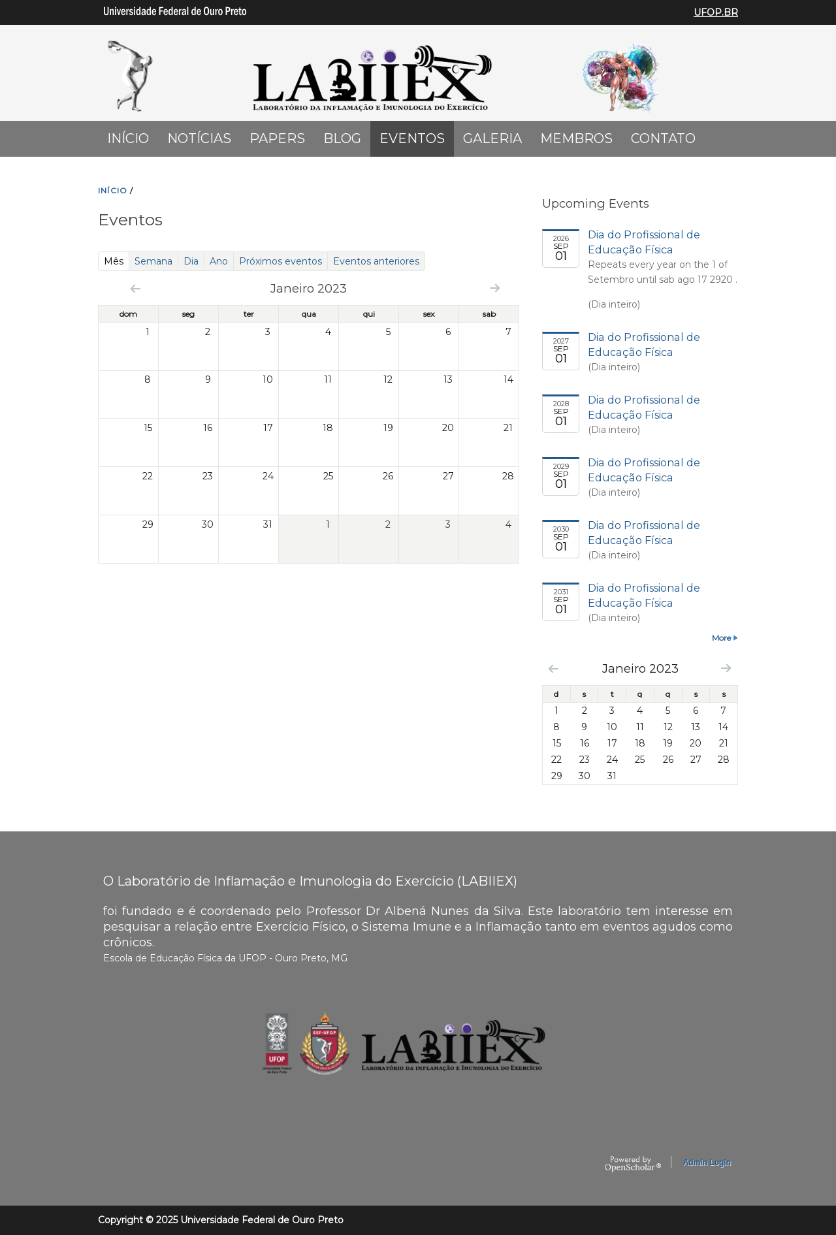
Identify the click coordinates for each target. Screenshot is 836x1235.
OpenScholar (633, 1164)
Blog (342, 138)
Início (128, 138)
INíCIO (112, 190)
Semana (153, 261)
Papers (277, 138)
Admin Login (707, 1162)
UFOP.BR (716, 12)
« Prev (135, 288)
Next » (495, 287)
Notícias (199, 138)
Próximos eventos (280, 261)
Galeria (492, 138)
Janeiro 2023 (640, 668)
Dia (191, 261)
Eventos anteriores (376, 261)
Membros (576, 138)
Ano (219, 261)
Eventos (412, 138)
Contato (663, 138)
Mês (116, 261)
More (721, 638)
